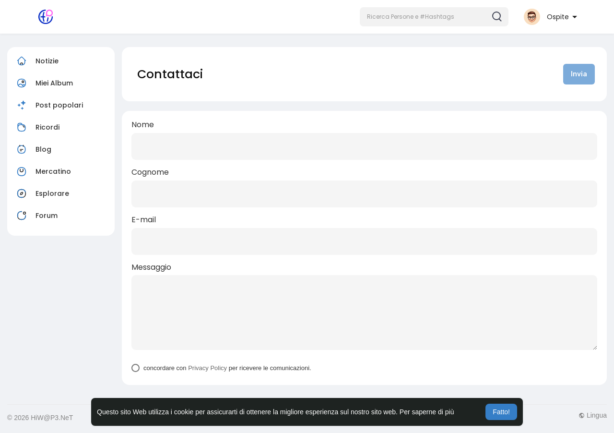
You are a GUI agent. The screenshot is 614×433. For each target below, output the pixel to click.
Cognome (150, 172)
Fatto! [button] (501, 412)
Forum (36, 215)
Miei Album (43, 83)
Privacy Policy (207, 368)
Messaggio (151, 267)
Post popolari (48, 105)
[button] (434, 16)
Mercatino (42, 171)
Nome (142, 125)
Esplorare (41, 193)
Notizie (36, 61)
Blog (32, 149)
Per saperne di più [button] (427, 412)
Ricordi (36, 127)
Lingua (593, 415)
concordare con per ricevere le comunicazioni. (227, 368)
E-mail (143, 220)
